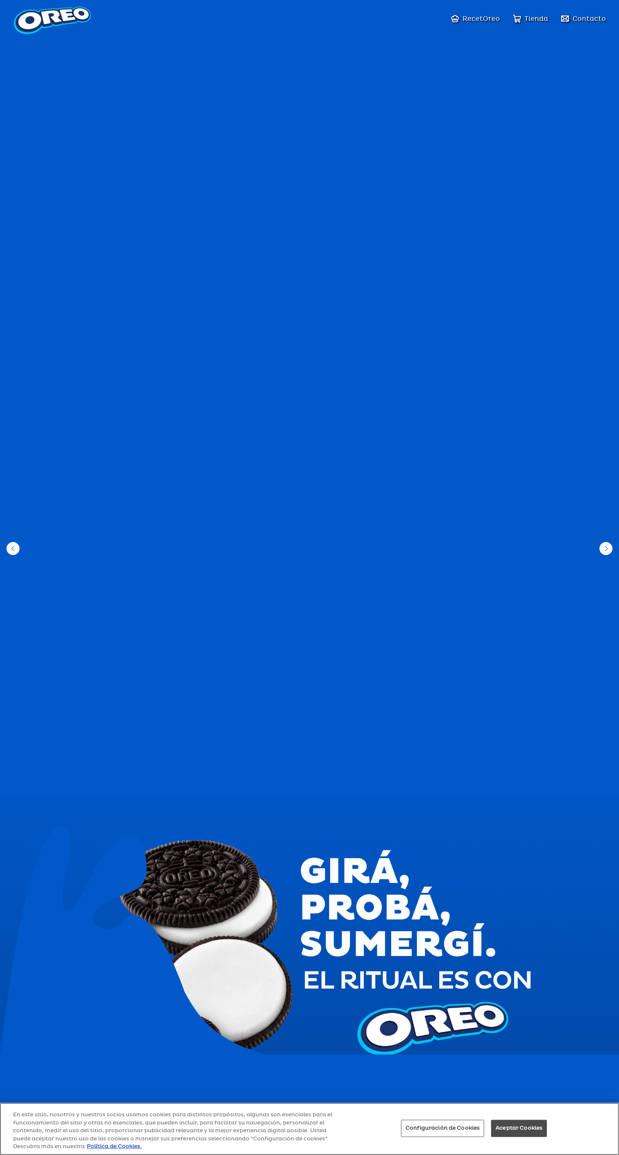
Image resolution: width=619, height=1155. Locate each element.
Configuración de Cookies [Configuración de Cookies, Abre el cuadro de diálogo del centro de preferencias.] (442, 1128)
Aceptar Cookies (519, 1128)
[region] (309, 1129)
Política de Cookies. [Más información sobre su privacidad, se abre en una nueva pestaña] (114, 1146)
